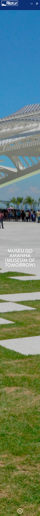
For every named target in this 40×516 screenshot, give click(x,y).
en (32, 4)
